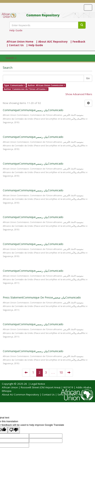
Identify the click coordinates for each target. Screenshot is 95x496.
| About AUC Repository (52, 41)
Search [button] (11, 58)
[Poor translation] (14, 430)
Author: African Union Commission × (46, 85)
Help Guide (15, 30)
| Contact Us (15, 45)
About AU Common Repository (20, 394)
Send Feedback (66, 394)
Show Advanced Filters (78, 94)
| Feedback (77, 41)
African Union (10, 387)
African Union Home (20, 41)
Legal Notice (38, 383)
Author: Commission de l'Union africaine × (25, 89)
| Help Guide (34, 45)
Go (88, 78)
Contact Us (48, 394)
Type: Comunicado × (14, 85)
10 (61, 372)
